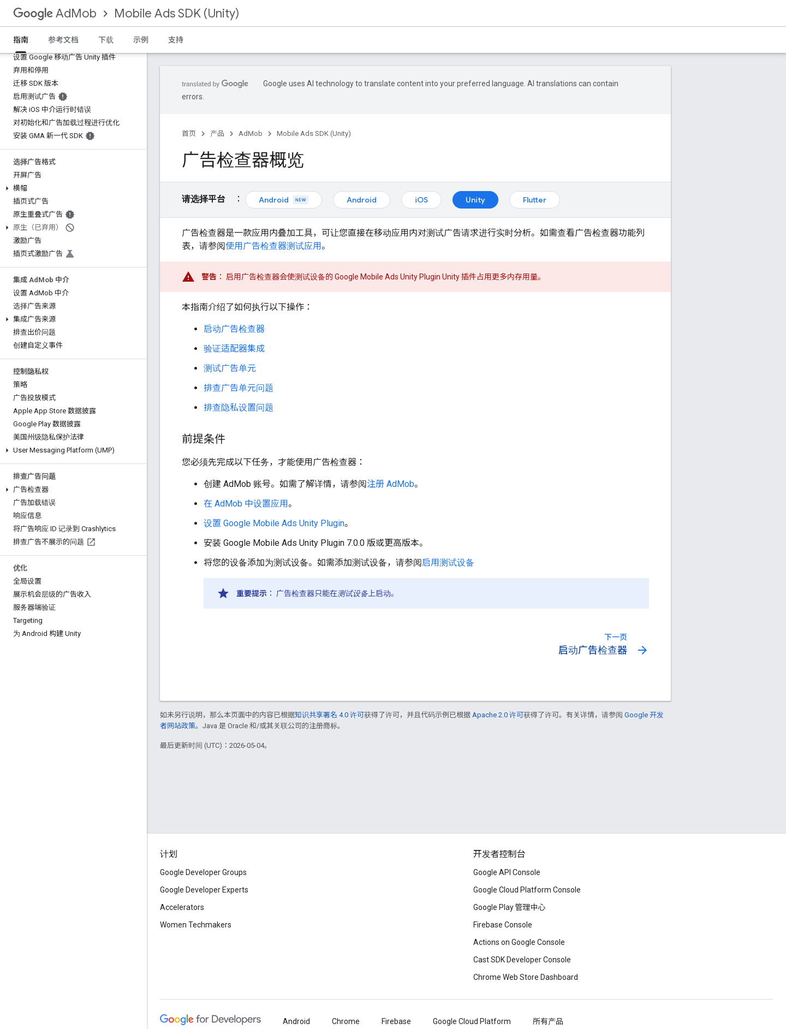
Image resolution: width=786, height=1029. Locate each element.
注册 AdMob (390, 484)
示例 (140, 40)
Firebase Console (502, 924)
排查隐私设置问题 (238, 407)
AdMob (55, 13)
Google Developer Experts (204, 889)
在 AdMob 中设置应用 (246, 503)
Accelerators (182, 907)
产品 (217, 133)
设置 (274, 523)
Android (283, 200)
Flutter (534, 200)
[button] (71, 188)
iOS (421, 200)
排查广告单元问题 (238, 388)
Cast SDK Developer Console (522, 959)
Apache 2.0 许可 (497, 715)
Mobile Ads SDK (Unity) (176, 13)
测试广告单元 (230, 368)
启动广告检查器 (234, 329)
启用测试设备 (448, 562)
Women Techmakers (195, 924)
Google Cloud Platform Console (527, 889)
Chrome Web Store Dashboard (525, 977)
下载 (106, 40)
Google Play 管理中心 (509, 907)
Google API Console (506, 872)
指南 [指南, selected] (20, 40)
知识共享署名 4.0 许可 (329, 715)
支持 (175, 40)
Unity (475, 200)
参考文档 (63, 40)
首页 (189, 133)
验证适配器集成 (234, 348)
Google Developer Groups (203, 872)
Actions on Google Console (519, 942)
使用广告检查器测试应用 (273, 246)
